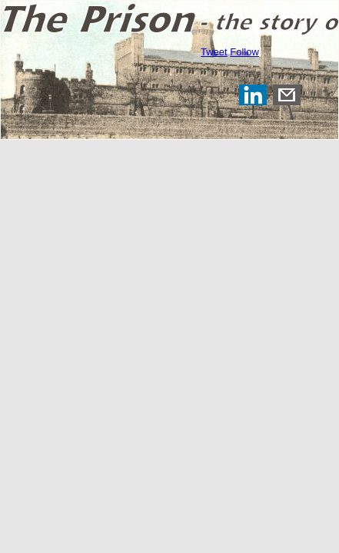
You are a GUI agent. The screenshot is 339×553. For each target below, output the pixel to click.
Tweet (214, 52)
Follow (244, 52)
